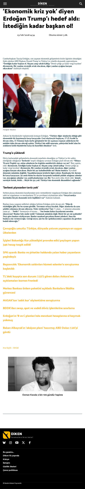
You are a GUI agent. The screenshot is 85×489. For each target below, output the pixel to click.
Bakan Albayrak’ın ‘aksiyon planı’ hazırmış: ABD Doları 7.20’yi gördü (40, 330)
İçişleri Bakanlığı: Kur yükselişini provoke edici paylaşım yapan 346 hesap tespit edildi (41, 242)
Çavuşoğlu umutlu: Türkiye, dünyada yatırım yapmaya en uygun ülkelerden (42, 230)
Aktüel (16, 348)
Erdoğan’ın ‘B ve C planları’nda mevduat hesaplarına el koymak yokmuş (41, 318)
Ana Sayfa (7, 348)
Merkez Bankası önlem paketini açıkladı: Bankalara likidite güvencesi (38, 290)
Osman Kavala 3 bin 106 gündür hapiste (42, 395)
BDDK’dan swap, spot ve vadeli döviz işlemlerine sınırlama (39, 308)
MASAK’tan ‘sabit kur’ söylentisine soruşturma (31, 300)
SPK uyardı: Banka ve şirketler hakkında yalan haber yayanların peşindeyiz (41, 254)
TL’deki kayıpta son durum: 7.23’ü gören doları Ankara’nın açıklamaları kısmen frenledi (38, 278)
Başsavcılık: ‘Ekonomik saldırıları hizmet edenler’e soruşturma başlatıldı (41, 266)
